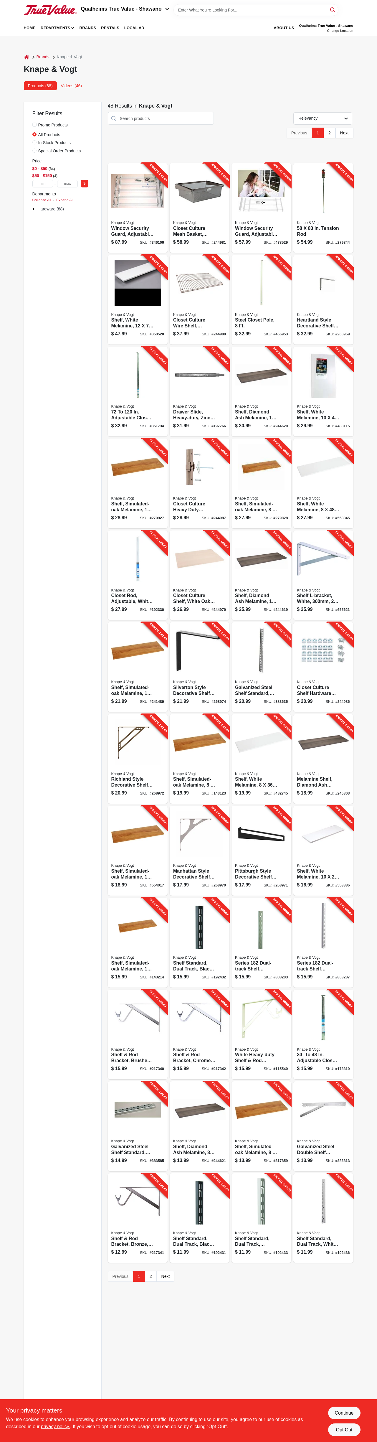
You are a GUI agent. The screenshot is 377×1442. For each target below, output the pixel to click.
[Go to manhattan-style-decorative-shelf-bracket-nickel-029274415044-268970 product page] (199, 851)
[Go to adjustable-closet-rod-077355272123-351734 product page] (138, 391)
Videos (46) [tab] (71, 85)
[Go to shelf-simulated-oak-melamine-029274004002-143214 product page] (138, 943)
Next (344, 133)
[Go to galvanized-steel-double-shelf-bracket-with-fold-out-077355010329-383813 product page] (323, 1126)
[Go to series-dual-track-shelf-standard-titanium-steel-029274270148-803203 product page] (261, 943)
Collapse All (41, 200)
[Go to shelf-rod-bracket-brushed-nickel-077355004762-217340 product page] (138, 1035)
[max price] (67, 183)
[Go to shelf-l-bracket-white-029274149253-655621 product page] (323, 575)
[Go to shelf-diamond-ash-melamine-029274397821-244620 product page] (261, 391)
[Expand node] (34, 209)
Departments (55, 28)
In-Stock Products (54, 142)
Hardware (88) (51, 209)
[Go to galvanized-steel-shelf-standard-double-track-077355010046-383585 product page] (138, 1126)
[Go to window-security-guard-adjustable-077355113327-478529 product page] (261, 208)
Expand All (64, 200)
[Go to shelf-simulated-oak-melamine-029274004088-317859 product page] (261, 1126)
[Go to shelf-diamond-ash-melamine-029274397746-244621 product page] (199, 1126)
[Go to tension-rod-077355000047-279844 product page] (323, 208)
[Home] (26, 57)
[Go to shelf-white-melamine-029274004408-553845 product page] (323, 483)
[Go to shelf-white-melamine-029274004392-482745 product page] (261, 759)
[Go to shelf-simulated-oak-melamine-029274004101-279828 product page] (261, 483)
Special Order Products (59, 150)
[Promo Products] (34, 125)
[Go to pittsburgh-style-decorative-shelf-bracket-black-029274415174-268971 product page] (261, 851)
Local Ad (134, 28)
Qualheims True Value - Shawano (125, 9)
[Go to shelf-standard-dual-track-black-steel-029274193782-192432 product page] (199, 943)
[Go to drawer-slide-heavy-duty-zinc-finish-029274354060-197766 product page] (199, 391)
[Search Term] (255, 10)
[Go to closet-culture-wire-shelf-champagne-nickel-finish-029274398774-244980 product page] (199, 300)
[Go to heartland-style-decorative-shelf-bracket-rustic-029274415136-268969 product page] (323, 300)
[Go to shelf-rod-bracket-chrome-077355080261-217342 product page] (199, 1035)
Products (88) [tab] (40, 85)
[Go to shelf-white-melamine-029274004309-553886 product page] (323, 851)
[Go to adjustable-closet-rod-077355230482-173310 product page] (323, 1035)
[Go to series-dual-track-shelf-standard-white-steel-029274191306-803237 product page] (323, 943)
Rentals (110, 28)
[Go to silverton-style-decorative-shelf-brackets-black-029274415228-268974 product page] (199, 667)
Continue (344, 1412)
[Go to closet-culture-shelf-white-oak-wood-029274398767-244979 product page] (199, 575)
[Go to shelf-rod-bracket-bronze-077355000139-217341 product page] (138, 1218)
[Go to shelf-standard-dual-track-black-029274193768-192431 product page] (199, 1218)
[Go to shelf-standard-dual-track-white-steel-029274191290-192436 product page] (323, 1218)
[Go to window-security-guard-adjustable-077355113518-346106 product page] (138, 208)
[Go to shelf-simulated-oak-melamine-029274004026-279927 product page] (138, 483)
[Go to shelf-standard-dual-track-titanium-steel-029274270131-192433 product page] (261, 1218)
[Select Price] (84, 183)
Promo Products (53, 124)
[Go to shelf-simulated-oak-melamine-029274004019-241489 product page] (138, 667)
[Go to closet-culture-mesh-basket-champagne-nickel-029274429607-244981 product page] (199, 208)
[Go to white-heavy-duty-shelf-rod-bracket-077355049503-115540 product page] (261, 1035)
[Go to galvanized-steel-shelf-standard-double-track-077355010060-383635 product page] (261, 667)
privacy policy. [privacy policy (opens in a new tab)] (55, 1426)
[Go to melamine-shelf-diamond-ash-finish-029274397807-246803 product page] (323, 759)
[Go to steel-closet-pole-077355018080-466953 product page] (261, 300)
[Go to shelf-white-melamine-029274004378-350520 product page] (138, 300)
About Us (284, 28)
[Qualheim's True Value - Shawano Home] (50, 10)
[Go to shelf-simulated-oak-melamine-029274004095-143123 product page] (199, 759)
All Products (49, 134)
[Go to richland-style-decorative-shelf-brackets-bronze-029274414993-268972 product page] (138, 759)
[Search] (333, 9)
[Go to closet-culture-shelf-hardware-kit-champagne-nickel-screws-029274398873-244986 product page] (323, 667)
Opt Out (344, 1429)
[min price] (42, 183)
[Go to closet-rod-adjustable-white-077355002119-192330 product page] (138, 575)
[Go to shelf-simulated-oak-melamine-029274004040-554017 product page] (138, 851)
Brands (88, 28)
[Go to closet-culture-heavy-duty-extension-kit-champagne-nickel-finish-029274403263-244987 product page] (199, 483)
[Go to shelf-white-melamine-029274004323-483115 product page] (323, 391)
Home (30, 28)
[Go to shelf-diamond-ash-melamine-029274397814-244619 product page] (261, 575)
